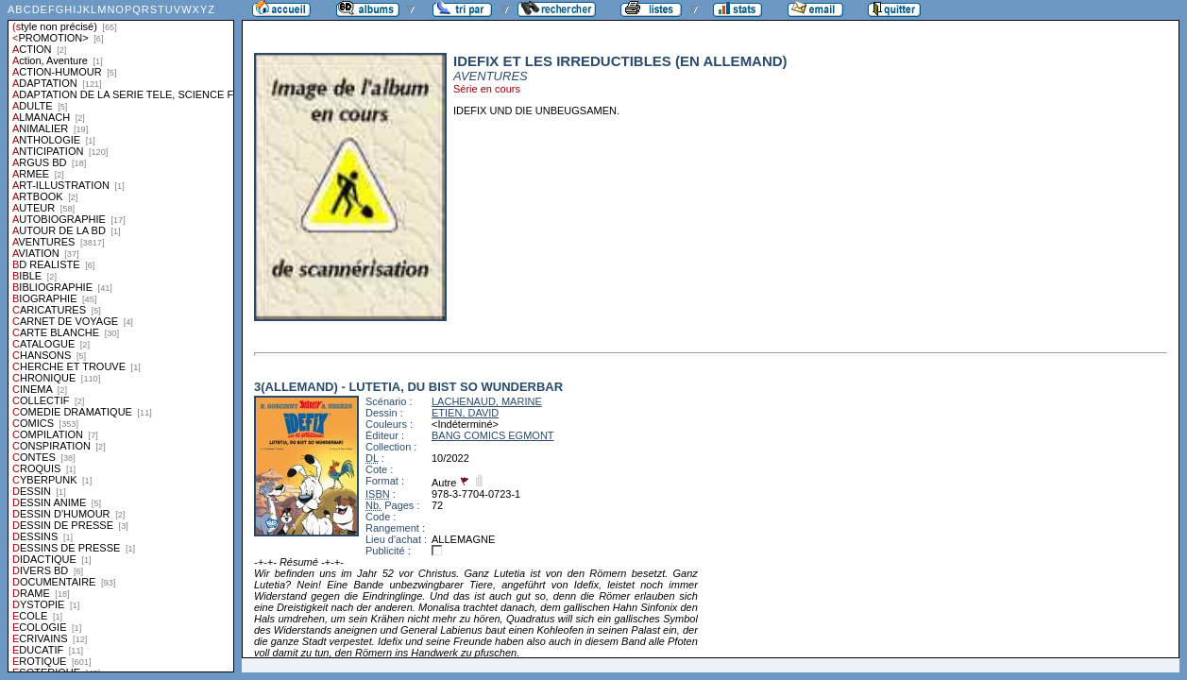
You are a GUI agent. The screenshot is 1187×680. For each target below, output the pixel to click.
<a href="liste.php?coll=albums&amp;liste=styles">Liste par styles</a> (121, 336)
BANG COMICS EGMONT (493, 435)
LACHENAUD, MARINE (487, 401)
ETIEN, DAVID (465, 412)
